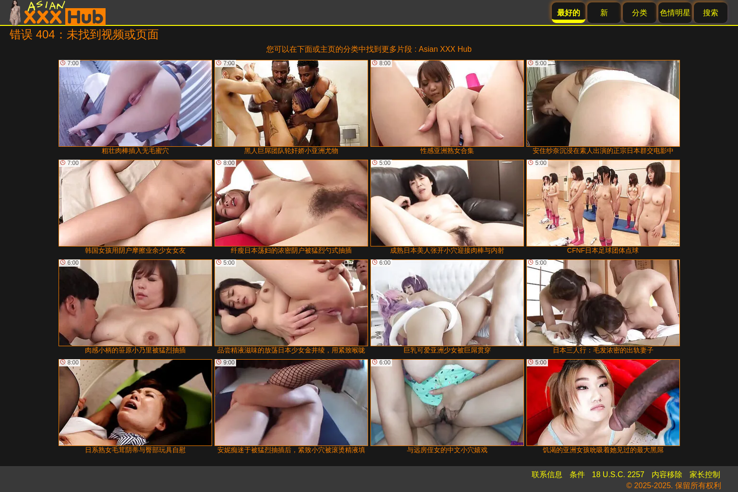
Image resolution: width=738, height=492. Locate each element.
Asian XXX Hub (445, 49)
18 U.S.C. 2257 (618, 474)
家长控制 (705, 474)
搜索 (710, 13)
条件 (577, 474)
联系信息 (547, 474)
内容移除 (667, 474)
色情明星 (675, 13)
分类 (639, 13)
